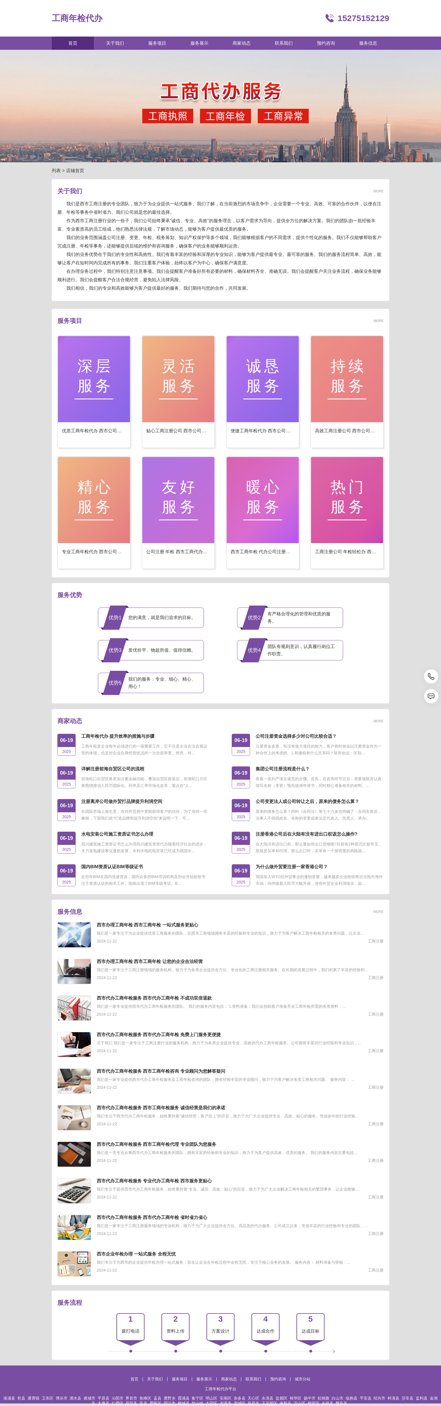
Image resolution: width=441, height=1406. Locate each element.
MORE (379, 191)
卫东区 (47, 1398)
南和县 (285, 1403)
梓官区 (314, 1403)
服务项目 (180, 1379)
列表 (56, 170)
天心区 (253, 1398)
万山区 (299, 1403)
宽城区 (240, 1403)
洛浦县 (9, 1398)
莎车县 (407, 1398)
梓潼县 (393, 1398)
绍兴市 (379, 1398)
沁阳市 (117, 1398)
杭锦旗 (323, 1398)
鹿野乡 (170, 1398)
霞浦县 (184, 1398)
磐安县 (341, 1403)
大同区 (211, 1403)
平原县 (103, 1398)
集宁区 (197, 1398)
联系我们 (253, 1379)
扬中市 (310, 1398)
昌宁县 (131, 1403)
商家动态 (229, 1379)
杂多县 (240, 1398)
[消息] (431, 696)
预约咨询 (278, 1379)
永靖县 (327, 1403)
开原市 (253, 1403)
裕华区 (296, 1398)
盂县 (157, 1398)
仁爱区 (117, 1403)
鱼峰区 (145, 1398)
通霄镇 (33, 1398)
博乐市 (62, 1398)
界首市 (131, 1398)
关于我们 (155, 1379)
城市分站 (302, 1379)
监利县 (422, 1398)
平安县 (366, 1398)
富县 (143, 1403)
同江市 (170, 1403)
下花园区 (269, 1403)
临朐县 (351, 1398)
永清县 (267, 1398)
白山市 (337, 1398)
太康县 (103, 1403)
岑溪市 (225, 1403)
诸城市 (89, 1398)
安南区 (225, 1398)
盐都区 (281, 1398)
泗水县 (75, 1398)
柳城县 (184, 1403)
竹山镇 (197, 1403)
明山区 (211, 1398)
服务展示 (204, 1379)
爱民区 (155, 1403)
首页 (134, 1379)
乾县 (21, 1398)
